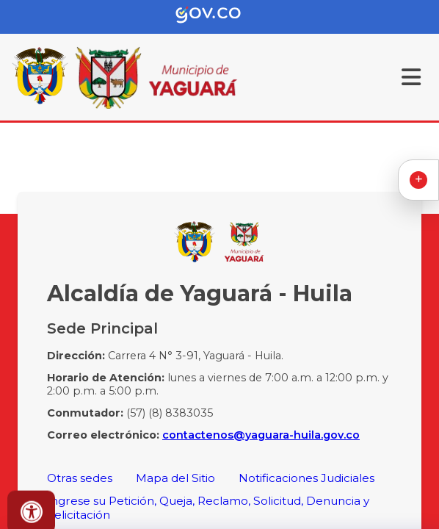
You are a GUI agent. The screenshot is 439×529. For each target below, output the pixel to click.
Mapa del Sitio (175, 478)
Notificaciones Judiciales (306, 478)
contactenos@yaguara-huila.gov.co (261, 435)
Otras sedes (79, 478)
